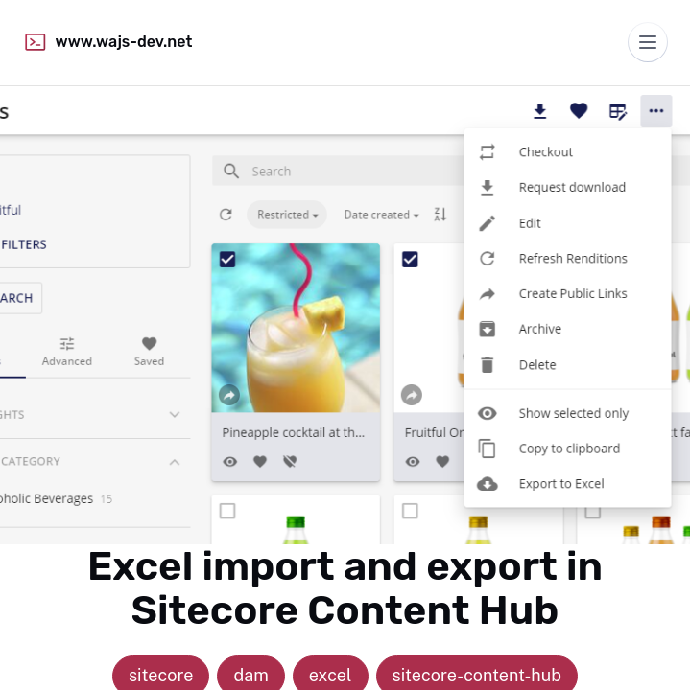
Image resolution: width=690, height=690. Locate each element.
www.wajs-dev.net (107, 42)
